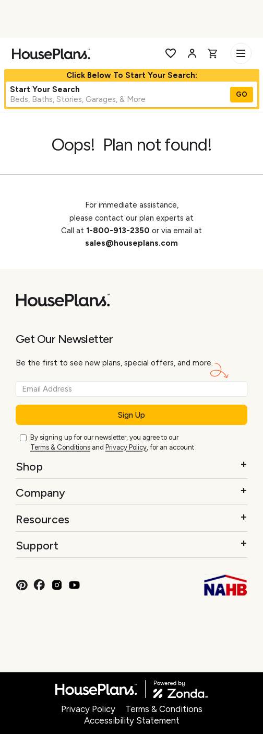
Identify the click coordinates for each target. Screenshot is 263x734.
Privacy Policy (126, 447)
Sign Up (131, 415)
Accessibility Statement (132, 720)
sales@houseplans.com (131, 243)
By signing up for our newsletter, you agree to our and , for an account (112, 442)
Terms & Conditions (60, 447)
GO (241, 94)
